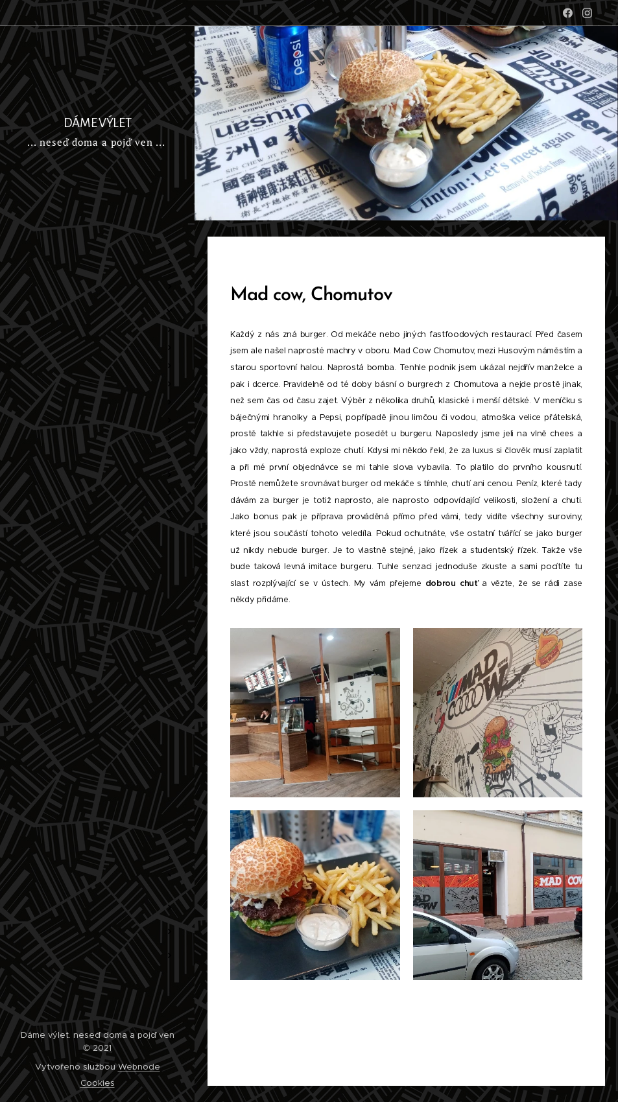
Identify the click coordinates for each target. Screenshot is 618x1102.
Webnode (139, 1066)
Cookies (97, 1082)
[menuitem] (97, 224)
